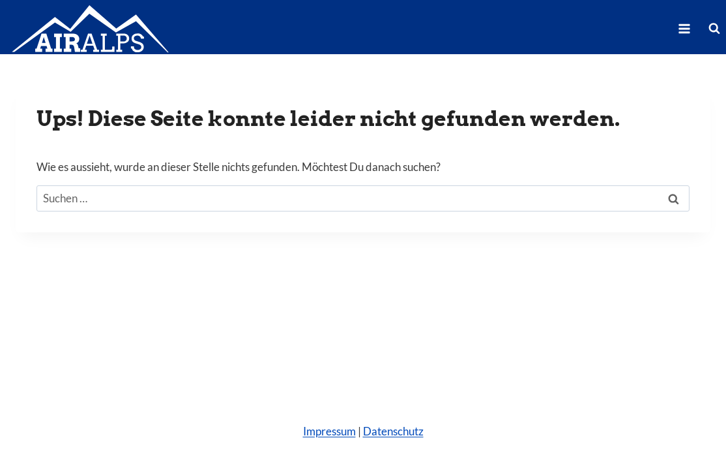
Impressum (329, 431)
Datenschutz (393, 431)
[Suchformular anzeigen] (714, 28)
